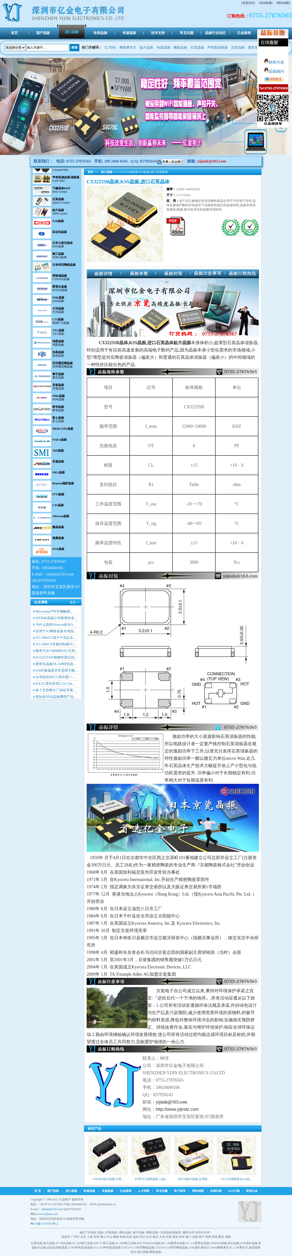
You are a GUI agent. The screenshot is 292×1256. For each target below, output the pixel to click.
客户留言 (180, 1191)
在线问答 (216, 1191)
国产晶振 (53, 1191)
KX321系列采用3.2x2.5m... (55, 683)
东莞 (96, 1237)
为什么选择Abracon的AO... (55, 624)
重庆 (221, 1237)
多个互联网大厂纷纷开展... (56, 690)
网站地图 (198, 1191)
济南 (215, 1237)
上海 (90, 1237)
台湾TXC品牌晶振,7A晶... (151, 1179)
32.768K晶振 (63, 1243)
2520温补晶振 (249, 1243)
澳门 (188, 1237)
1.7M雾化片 (240, 1247)
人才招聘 (143, 1191)
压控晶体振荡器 (57, 1247)
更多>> (74, 602)
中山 (109, 1237)
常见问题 (162, 1191)
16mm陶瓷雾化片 (221, 1247)
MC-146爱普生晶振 (173, 1243)
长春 (169, 1237)
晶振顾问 (274, 71)
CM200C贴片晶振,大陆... (108, 1179)
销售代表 (274, 62)
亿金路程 (125, 1191)
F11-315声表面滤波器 (107, 1247)
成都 (228, 1237)
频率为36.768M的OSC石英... (57, 651)
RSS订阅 (234, 1191)
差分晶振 (233, 1243)
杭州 (129, 1237)
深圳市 (65, 1237)
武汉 (142, 1237)
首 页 (37, 1191)
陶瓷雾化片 (128, 47)
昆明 (208, 1237)
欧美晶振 (89, 1191)
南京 (155, 1237)
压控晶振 (238, 47)
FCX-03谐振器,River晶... (236, 1179)
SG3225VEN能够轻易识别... (56, 657)
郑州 (182, 1237)
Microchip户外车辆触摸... (54, 611)
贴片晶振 (146, 47)
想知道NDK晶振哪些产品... (56, 697)
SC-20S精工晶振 (125, 1243)
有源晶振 (163, 47)
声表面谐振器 (217, 47)
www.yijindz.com (47, 1214)
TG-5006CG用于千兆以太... (56, 638)
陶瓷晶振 (180, 47)
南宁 (201, 1237)
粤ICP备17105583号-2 (44, 1223)
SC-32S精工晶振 (82, 1243)
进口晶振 (106, 172)
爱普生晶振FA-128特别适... (56, 664)
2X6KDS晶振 (218, 1243)
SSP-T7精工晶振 (104, 1243)
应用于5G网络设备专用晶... (56, 631)
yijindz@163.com (211, 161)
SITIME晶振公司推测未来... (56, 618)
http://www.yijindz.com (177, 1109)
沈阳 (195, 1237)
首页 (90, 172)
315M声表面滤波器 (80, 1247)
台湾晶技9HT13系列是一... (55, 677)
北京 (83, 1237)
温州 (136, 1237)
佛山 (103, 1237)
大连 (162, 1237)
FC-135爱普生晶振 (198, 1243)
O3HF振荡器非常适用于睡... (56, 670)
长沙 (149, 1237)
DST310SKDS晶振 (148, 1243)
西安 (175, 1237)
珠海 (123, 1237)
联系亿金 (252, 1191)
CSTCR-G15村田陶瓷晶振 (137, 1247)
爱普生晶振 (256, 47)
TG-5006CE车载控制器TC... (56, 644)
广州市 (75, 1237)
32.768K (110, 47)
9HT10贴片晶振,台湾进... (194, 1179)
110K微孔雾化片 (198, 1247)
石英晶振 (197, 47)
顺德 (116, 1237)
